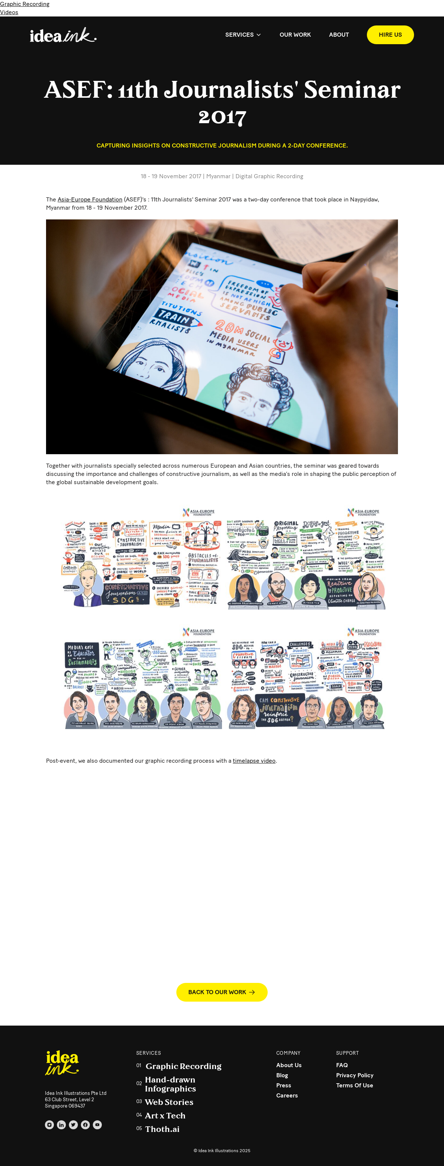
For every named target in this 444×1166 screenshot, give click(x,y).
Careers (287, 1095)
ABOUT (339, 34)
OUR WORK (295, 34)
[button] (243, 35)
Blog (282, 1075)
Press (283, 1085)
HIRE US (390, 34)
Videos (9, 12)
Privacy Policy (355, 1075)
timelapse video (254, 760)
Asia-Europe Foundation (90, 199)
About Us (289, 1065)
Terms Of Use (354, 1085)
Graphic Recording (24, 3)
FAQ (342, 1065)
